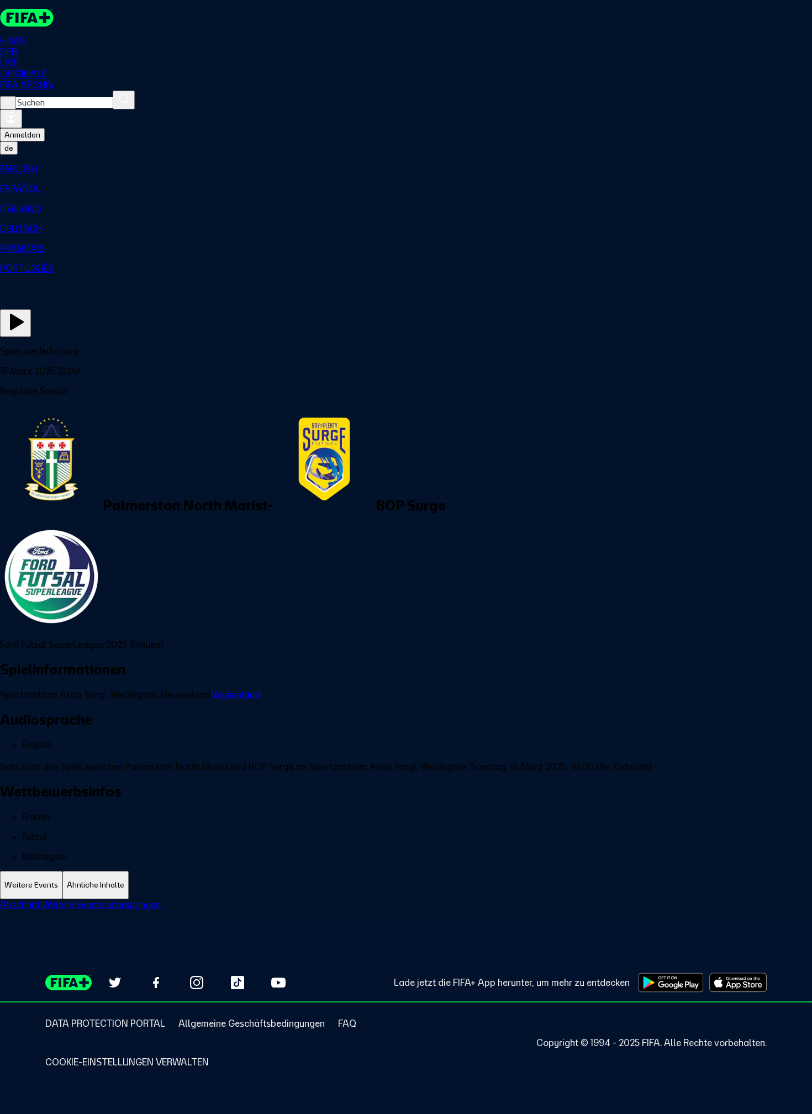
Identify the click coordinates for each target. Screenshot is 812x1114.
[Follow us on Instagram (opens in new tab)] (196, 982)
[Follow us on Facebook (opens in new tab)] (156, 982)
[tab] (31, 885)
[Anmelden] (11, 118)
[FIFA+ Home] (27, 17)
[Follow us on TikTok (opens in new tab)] (237, 982)
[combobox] (64, 102)
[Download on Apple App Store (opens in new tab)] (738, 982)
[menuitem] (406, 169)
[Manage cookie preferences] (127, 1062)
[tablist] (406, 885)
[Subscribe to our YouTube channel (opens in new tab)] (278, 982)
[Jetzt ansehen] (15, 323)
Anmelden (22, 135)
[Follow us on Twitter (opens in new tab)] (115, 982)
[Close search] (8, 102)
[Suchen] (124, 100)
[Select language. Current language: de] (9, 148)
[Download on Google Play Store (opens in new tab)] (671, 982)
